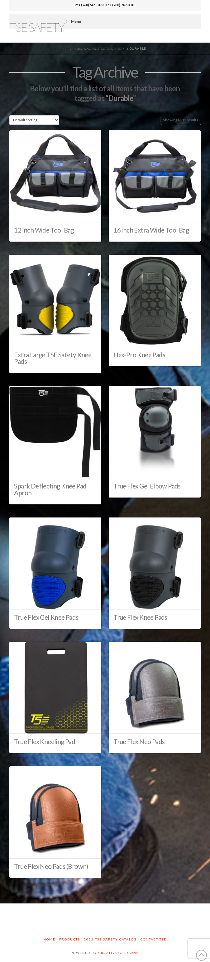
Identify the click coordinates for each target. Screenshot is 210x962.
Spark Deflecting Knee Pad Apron (50, 489)
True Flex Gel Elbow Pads (147, 486)
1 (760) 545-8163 (91, 5)
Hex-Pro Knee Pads (139, 354)
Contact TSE (153, 939)
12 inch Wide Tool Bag (44, 230)
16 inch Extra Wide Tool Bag (151, 230)
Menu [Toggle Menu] (72, 21)
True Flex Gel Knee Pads (46, 617)
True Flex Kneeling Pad (44, 741)
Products (69, 939)
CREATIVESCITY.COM (118, 953)
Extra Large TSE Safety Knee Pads (52, 358)
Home (49, 939)
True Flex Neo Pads (139, 741)
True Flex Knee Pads (140, 617)
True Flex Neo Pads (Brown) (51, 866)
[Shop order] (34, 119)
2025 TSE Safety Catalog (110, 939)
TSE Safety (36, 27)
